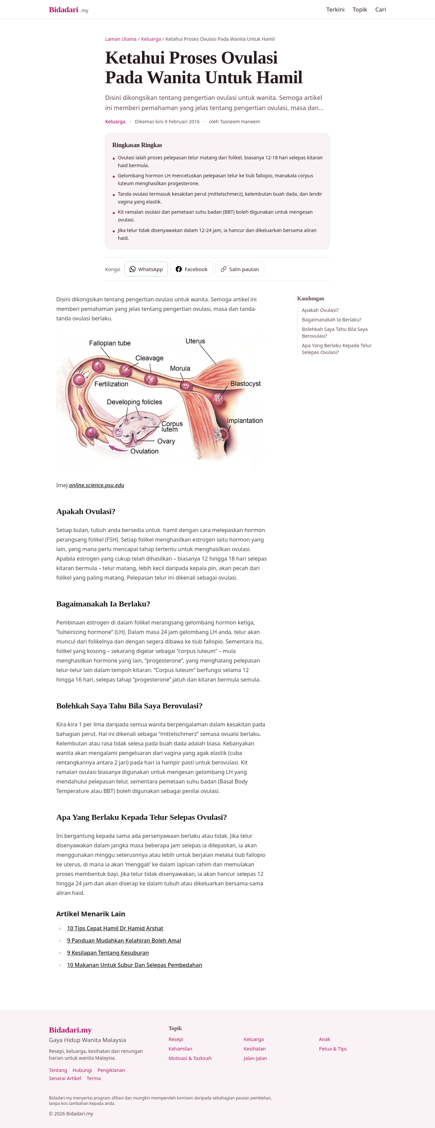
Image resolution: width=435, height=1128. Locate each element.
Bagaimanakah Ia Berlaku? (332, 319)
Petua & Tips (333, 1048)
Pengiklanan (111, 1070)
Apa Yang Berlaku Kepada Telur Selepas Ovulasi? (337, 348)
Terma (94, 1078)
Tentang (58, 1070)
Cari (380, 9)
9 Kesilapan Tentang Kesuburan (108, 952)
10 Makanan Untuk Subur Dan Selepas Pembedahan (134, 965)
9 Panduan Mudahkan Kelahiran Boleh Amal (124, 940)
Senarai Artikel (65, 1078)
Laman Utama (121, 39)
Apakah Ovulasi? (320, 310)
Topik (360, 9)
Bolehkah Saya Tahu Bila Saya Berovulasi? (335, 332)
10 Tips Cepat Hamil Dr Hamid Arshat (115, 928)
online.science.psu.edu (96, 485)
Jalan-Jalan (255, 1058)
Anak (324, 1039)
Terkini (336, 9)
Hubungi (82, 1070)
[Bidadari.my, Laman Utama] (68, 9)
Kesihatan (255, 1048)
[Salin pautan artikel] (239, 269)
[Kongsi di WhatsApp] (146, 269)
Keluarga (151, 39)
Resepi (176, 1039)
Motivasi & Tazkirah (190, 1058)
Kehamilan (180, 1048)
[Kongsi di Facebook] (191, 269)
